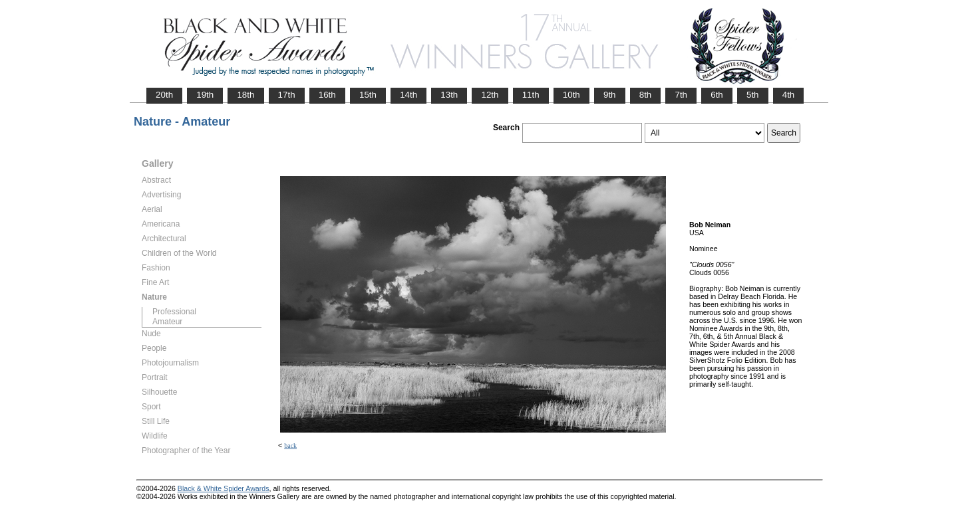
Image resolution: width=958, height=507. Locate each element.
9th (609, 95)
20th (164, 95)
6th (716, 95)
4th (788, 95)
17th (287, 95)
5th (752, 95)
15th (368, 95)
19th (205, 95)
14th (408, 95)
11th (531, 95)
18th (245, 95)
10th (571, 95)
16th (327, 95)
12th (490, 95)
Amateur (167, 321)
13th (449, 95)
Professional (174, 311)
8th (645, 95)
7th (681, 95)
